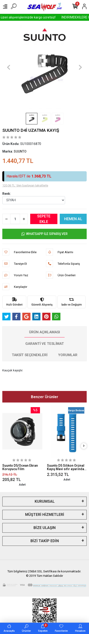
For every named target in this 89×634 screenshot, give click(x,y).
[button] (8, 67)
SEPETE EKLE (43, 219)
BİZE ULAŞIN (44, 528)
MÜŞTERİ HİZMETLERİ (44, 514)
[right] (84, 446)
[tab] (44, 332)
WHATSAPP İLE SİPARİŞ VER (44, 234)
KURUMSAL (45, 501)
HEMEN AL (73, 219)
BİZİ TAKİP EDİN (44, 541)
